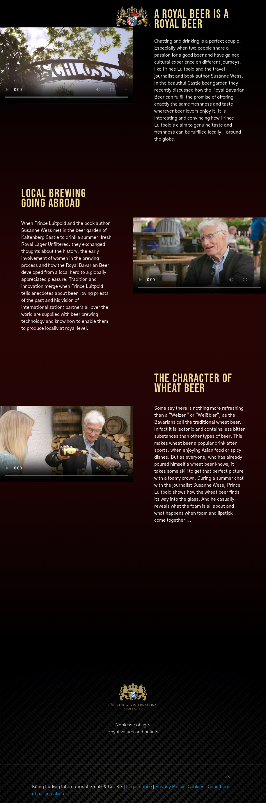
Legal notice (139, 786)
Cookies (196, 786)
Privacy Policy (169, 786)
